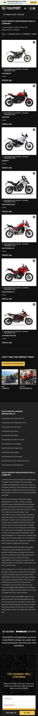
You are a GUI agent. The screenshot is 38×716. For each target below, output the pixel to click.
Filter (27, 713)
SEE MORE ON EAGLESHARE (13, 364)
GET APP (33, 2)
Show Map (10, 713)
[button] (19, 61)
